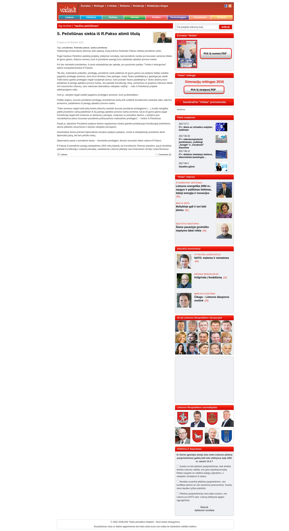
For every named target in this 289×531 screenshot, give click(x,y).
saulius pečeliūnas (99, 48)
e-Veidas (112, 5)
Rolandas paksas (81, 48)
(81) (178, 196)
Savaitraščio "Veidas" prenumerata (204, 102)
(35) (206, 300)
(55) (204, 230)
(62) (197, 261)
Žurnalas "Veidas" (187, 35)
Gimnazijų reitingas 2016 (204, 82)
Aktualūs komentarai (189, 248)
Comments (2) (164, 154)
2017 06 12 (184, 151)
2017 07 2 (184, 124)
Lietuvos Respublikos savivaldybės (197, 407)
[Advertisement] (202, 380)
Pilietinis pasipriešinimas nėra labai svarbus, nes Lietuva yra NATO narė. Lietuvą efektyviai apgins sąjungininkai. (202, 497)
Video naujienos (186, 117)
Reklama (125, 5)
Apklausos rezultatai (204, 510)
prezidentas (67, 48)
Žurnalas (86, 5)
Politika (113, 17)
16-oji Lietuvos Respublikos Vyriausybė (199, 317)
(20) (225, 277)
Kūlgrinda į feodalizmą (208, 277)
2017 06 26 (184, 136)
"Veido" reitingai (186, 75)
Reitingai (99, 5)
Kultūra (156, 17)
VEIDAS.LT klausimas (189, 449)
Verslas (134, 17)
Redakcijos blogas (157, 5)
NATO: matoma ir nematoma (211, 257)
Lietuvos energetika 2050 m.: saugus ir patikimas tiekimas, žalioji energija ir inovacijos (194, 190)
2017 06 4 (184, 163)
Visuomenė (200, 17)
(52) (187, 210)
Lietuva (69, 17)
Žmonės (221, 17)
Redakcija (138, 5)
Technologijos (178, 17)
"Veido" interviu (186, 177)
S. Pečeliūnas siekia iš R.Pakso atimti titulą (98, 33)
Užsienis (91, 17)
